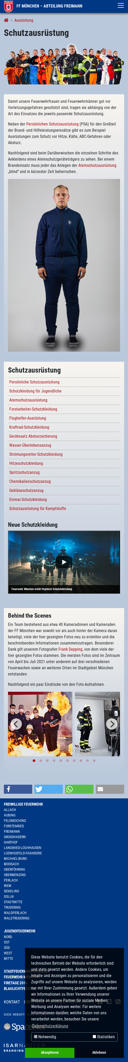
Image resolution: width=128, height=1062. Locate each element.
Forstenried (14, 826)
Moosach (11, 864)
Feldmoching (15, 821)
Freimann (12, 831)
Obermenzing (15, 875)
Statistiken (104, 1036)
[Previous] (16, 724)
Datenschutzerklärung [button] (50, 1026)
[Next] (111, 724)
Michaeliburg (15, 858)
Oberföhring (14, 869)
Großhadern (15, 837)
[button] (18, 789)
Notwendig (45, 1036)
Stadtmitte (13, 902)
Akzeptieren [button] (50, 1052)
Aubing (9, 815)
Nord (8, 937)
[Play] (64, 562)
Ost (7, 942)
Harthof (11, 842)
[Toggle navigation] (121, 5)
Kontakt (12, 1002)
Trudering (12, 907)
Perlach (11, 880)
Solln (9, 896)
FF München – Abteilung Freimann (43, 6)
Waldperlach (15, 913)
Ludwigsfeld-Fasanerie (23, 853)
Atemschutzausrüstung (97, 165)
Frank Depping (70, 649)
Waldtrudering (16, 918)
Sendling (11, 891)
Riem (7, 886)
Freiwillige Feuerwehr (23, 804)
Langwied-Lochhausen (22, 848)
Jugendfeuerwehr (19, 931)
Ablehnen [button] (99, 1052)
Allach (10, 810)
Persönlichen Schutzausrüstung (52, 124)
